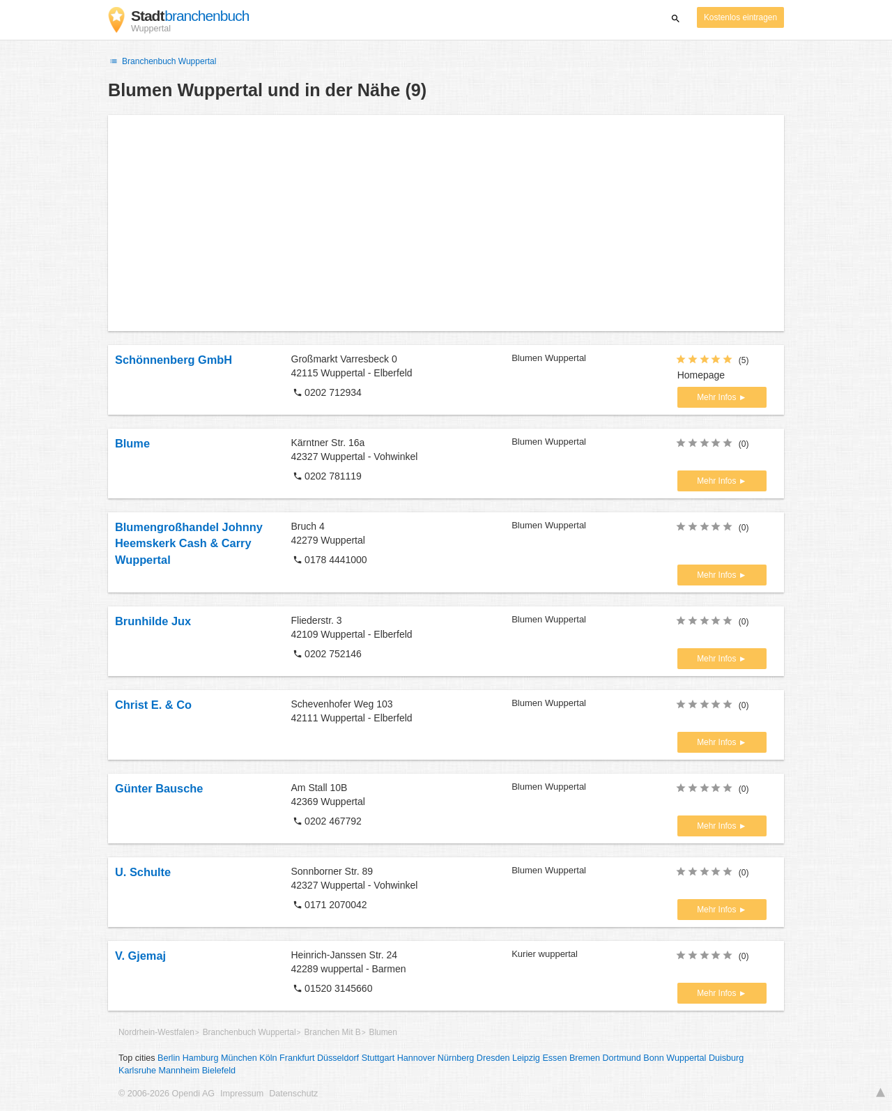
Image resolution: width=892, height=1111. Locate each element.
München (239, 1058)
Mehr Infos (717, 397)
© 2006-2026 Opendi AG (166, 1093)
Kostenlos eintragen (740, 17)
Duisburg (726, 1058)
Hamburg (201, 1058)
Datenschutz (293, 1093)
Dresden (493, 1058)
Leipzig (526, 1058)
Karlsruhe (137, 1070)
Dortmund (622, 1058)
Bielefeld (219, 1070)
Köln (268, 1058)
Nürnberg (456, 1058)
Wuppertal (686, 1058)
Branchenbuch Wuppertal (162, 61)
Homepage (701, 375)
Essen (554, 1058)
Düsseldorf (338, 1058)
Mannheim (178, 1070)
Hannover (416, 1058)
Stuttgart (378, 1058)
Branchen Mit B (332, 1032)
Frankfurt (296, 1058)
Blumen (383, 1032)
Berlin (168, 1058)
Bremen (584, 1058)
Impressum (241, 1093)
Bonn (653, 1058)
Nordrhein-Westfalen (156, 1032)
